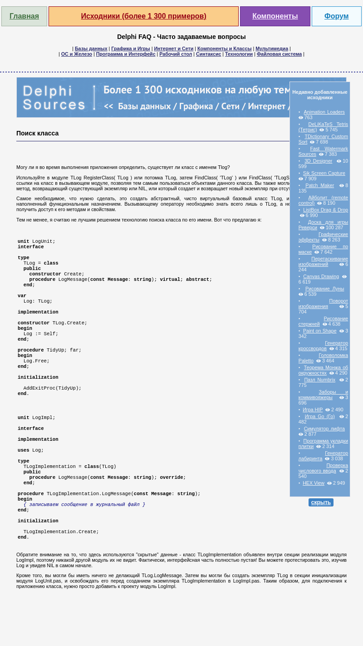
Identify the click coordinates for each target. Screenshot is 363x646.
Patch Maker (319, 185)
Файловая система (279, 54)
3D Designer (318, 161)
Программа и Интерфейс (126, 54)
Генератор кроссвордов (323, 345)
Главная (24, 16)
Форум (336, 16)
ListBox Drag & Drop (325, 209)
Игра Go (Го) (320, 416)
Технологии (239, 54)
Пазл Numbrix (319, 379)
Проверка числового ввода (323, 468)
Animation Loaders (324, 112)
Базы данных (91, 48)
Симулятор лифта (324, 428)
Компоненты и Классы (224, 48)
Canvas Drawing (321, 276)
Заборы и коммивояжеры (323, 394)
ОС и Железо (76, 54)
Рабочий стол (175, 54)
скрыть (321, 502)
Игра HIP (313, 409)
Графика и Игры (130, 48)
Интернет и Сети (173, 48)
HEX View (313, 483)
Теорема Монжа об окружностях (323, 370)
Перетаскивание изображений (323, 261)
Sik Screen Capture (324, 173)
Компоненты (275, 16)
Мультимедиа (271, 48)
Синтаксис (208, 54)
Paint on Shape (320, 330)
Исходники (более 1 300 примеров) (143, 16)
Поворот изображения (323, 303)
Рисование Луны (324, 288)
